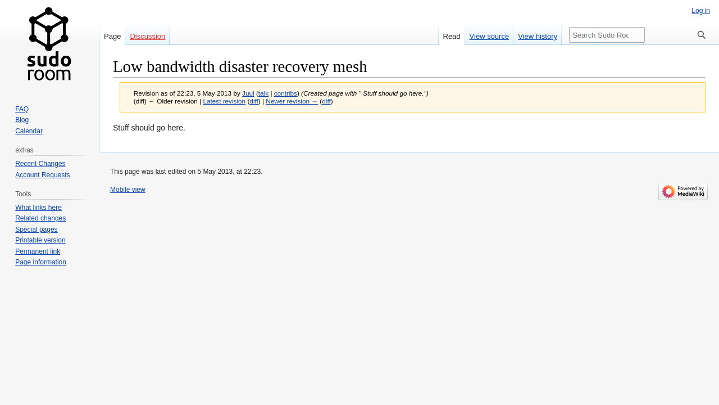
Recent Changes (40, 164)
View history (537, 36)
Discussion (147, 36)
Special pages (36, 229)
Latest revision (224, 101)
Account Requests (42, 175)
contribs (285, 93)
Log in (700, 11)
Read (452, 36)
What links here (38, 208)
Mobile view (127, 190)
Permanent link (37, 251)
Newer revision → (292, 101)
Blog (22, 120)
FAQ (22, 109)
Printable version (40, 240)
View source (489, 36)
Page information (40, 262)
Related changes (40, 218)
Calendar (29, 131)
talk (263, 93)
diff (253, 101)
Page (112, 36)
